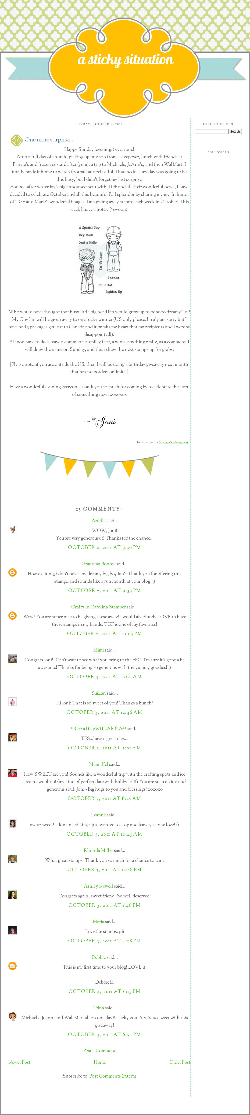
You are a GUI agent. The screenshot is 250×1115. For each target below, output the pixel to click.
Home (100, 1062)
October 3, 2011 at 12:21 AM (104, 677)
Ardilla (99, 521)
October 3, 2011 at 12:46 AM (105, 712)
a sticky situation (125, 58)
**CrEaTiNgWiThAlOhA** (98, 729)
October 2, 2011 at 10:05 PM (104, 634)
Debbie (99, 957)
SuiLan (98, 693)
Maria (98, 922)
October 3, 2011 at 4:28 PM (104, 941)
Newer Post (19, 1062)
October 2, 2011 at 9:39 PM (104, 591)
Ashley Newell (98, 886)
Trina (98, 1008)
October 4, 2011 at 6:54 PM (104, 1035)
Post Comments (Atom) (112, 1076)
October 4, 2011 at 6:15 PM (104, 992)
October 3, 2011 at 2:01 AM (104, 748)
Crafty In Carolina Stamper (98, 607)
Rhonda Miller (98, 851)
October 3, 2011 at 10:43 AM (105, 834)
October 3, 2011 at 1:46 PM (104, 905)
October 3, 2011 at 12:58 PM (105, 870)
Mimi (98, 650)
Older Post (179, 1062)
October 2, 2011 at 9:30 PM (104, 548)
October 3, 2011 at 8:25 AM (104, 799)
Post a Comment (99, 1051)
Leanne (98, 815)
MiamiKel (98, 764)
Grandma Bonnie (98, 564)
